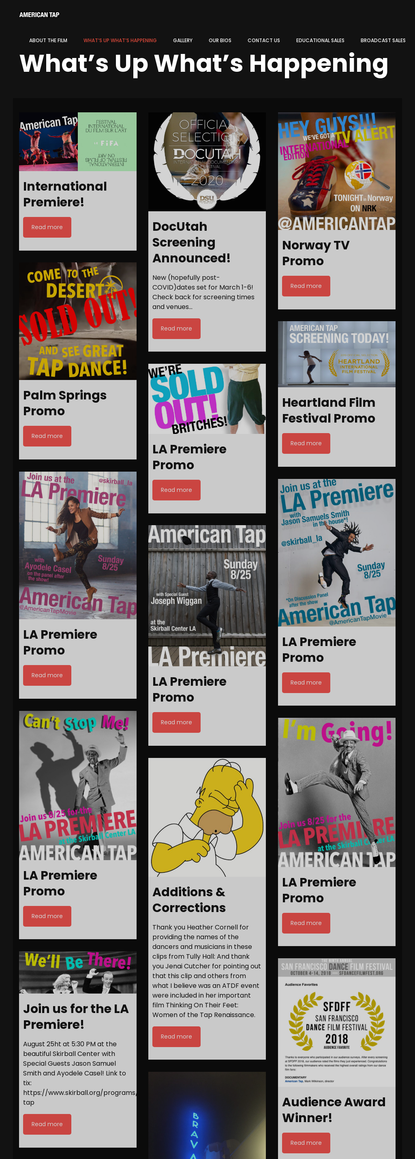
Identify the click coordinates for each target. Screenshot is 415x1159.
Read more (47, 227)
